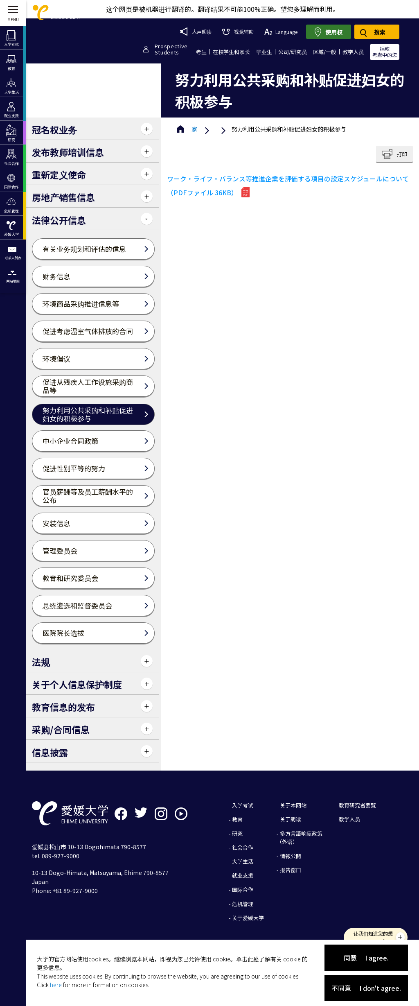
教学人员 (353, 51)
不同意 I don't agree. (366, 988)
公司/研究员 (292, 51)
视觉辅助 (237, 31)
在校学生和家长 (231, 51)
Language (280, 31)
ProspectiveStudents (171, 49)
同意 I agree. (366, 958)
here (56, 985)
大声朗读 (196, 31)
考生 (201, 51)
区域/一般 (324, 51)
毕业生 (264, 51)
